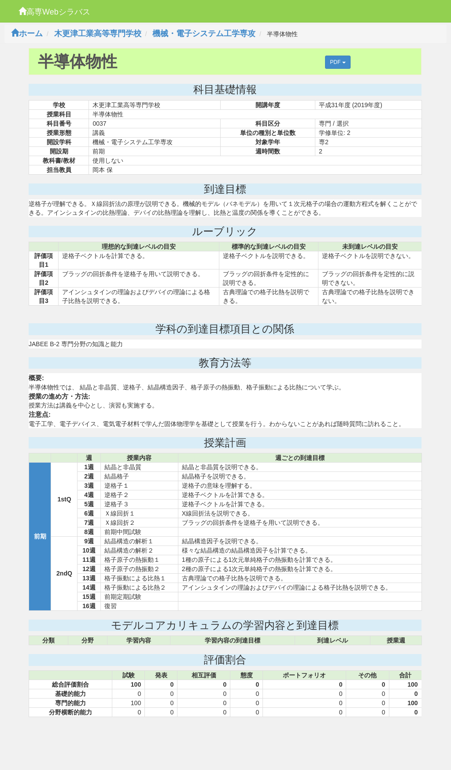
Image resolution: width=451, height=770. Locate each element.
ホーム (27, 33)
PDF (337, 62)
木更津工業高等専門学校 (97, 33)
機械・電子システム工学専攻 (203, 33)
